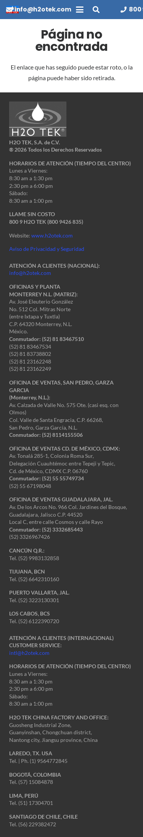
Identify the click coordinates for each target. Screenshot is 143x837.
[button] (79, 9)
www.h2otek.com (52, 235)
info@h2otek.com (30, 273)
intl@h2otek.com (29, 653)
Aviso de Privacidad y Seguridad (46, 249)
